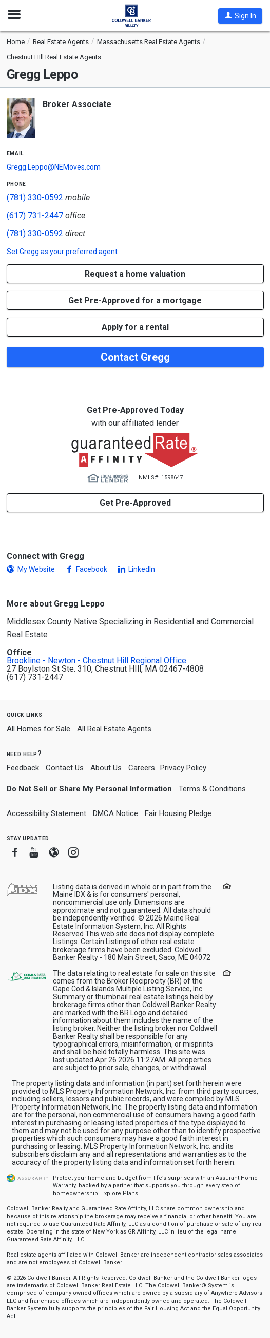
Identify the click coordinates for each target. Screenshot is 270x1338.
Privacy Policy (183, 767)
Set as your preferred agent (62, 251)
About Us (106, 767)
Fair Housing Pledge (178, 813)
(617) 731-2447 (35, 215)
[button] (240, 16)
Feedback (23, 768)
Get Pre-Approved (135, 503)
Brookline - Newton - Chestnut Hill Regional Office (96, 661)
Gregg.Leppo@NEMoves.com (54, 167)
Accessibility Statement (46, 813)
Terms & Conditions (212, 788)
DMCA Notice (115, 813)
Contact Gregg (135, 357)
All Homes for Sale (38, 729)
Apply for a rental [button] (135, 327)
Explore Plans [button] (119, 1193)
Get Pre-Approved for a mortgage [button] (135, 300)
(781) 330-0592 (35, 197)
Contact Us (65, 767)
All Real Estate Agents (114, 729)
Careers (141, 767)
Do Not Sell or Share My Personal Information (89, 788)
